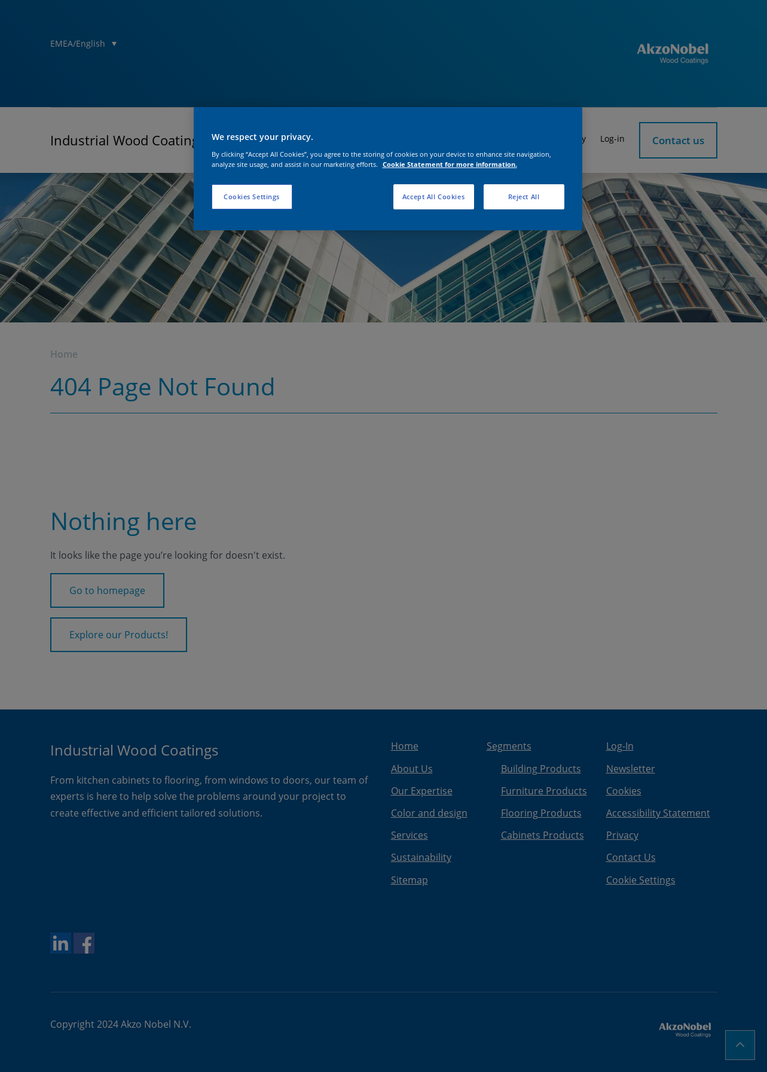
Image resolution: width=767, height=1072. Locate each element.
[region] (388, 168)
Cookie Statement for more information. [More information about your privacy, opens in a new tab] (450, 164)
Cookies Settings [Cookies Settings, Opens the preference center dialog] (252, 196)
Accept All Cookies (433, 196)
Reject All (524, 196)
